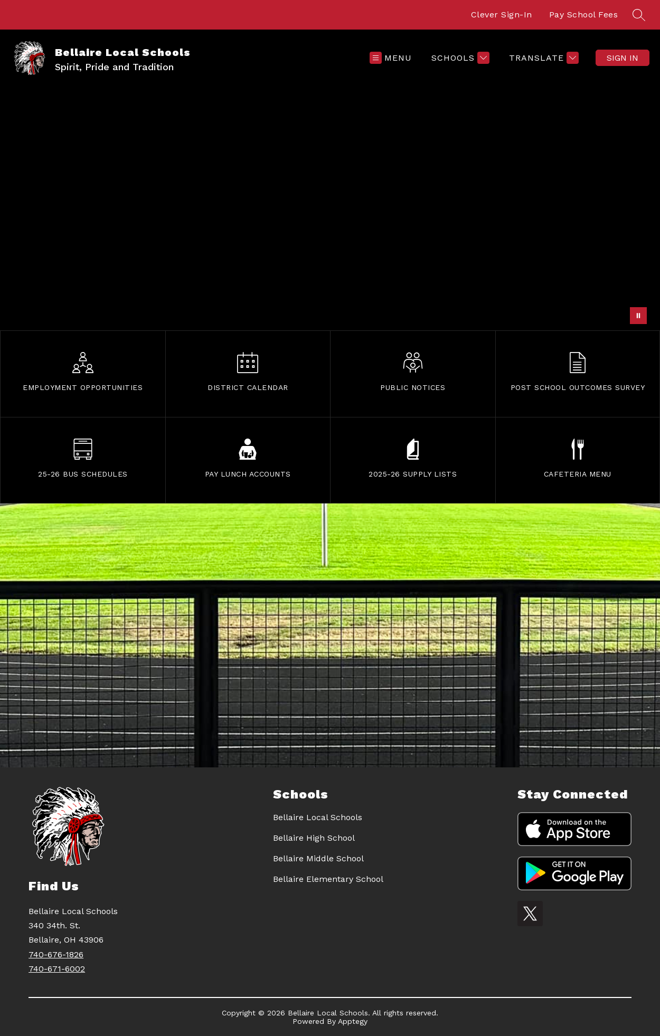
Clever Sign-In (501, 14)
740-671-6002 (57, 969)
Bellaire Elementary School (328, 879)
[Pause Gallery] (638, 315)
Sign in (622, 58)
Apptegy (352, 1021)
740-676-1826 (56, 954)
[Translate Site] (542, 57)
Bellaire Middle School (318, 858)
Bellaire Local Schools (317, 817)
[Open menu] (391, 57)
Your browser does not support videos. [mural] (330, 208)
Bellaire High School (314, 838)
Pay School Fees (583, 14)
